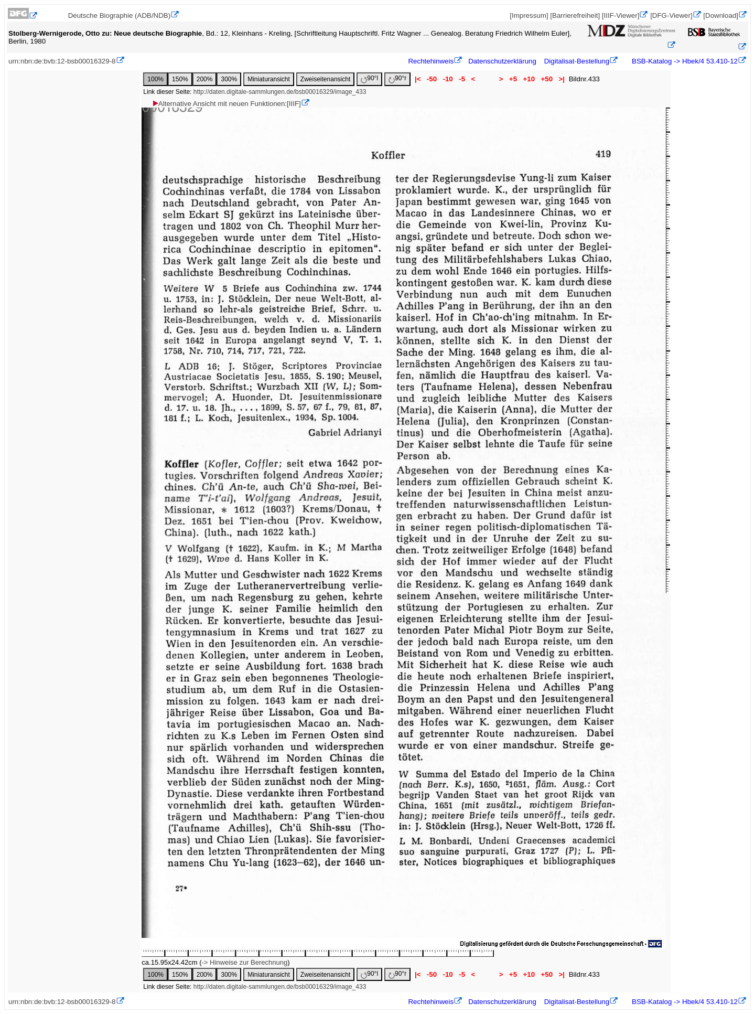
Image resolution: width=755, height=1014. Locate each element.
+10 (529, 79)
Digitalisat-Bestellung (576, 61)
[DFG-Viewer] (671, 15)
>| (562, 79)
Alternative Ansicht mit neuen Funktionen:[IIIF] (226, 104)
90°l (369, 78)
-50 (432, 79)
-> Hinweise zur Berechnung (245, 962)
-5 (462, 79)
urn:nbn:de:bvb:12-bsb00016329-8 (62, 61)
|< (418, 79)
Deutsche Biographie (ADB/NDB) (119, 15)
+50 (547, 79)
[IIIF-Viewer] (621, 15)
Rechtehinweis (431, 61)
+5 (513, 79)
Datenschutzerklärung (502, 61)
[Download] (720, 15)
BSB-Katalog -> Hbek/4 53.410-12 (684, 61)
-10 (448, 79)
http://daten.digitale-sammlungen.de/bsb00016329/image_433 (279, 91)
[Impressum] (529, 15)
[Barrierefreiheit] (575, 15)
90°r (397, 78)
